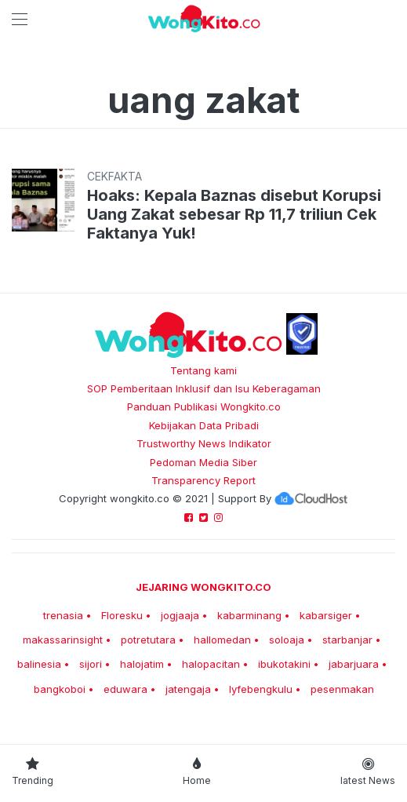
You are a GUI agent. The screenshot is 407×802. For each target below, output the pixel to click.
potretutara (148, 639)
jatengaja (188, 689)
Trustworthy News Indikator (203, 443)
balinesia (39, 664)
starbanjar (347, 639)
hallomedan (222, 639)
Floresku (122, 615)
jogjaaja (180, 615)
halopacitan (211, 664)
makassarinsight (63, 639)
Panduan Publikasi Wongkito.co (204, 406)
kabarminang (249, 615)
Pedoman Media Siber (203, 462)
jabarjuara (354, 664)
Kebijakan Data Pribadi (204, 425)
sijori (90, 664)
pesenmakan (342, 689)
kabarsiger (326, 615)
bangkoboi (59, 689)
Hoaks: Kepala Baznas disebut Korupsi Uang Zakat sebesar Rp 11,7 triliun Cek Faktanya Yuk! (234, 214)
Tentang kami (203, 370)
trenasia (63, 615)
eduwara (125, 689)
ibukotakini (284, 664)
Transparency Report (203, 480)
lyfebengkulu (261, 689)
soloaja (286, 639)
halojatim (142, 664)
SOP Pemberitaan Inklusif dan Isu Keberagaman (204, 388)
